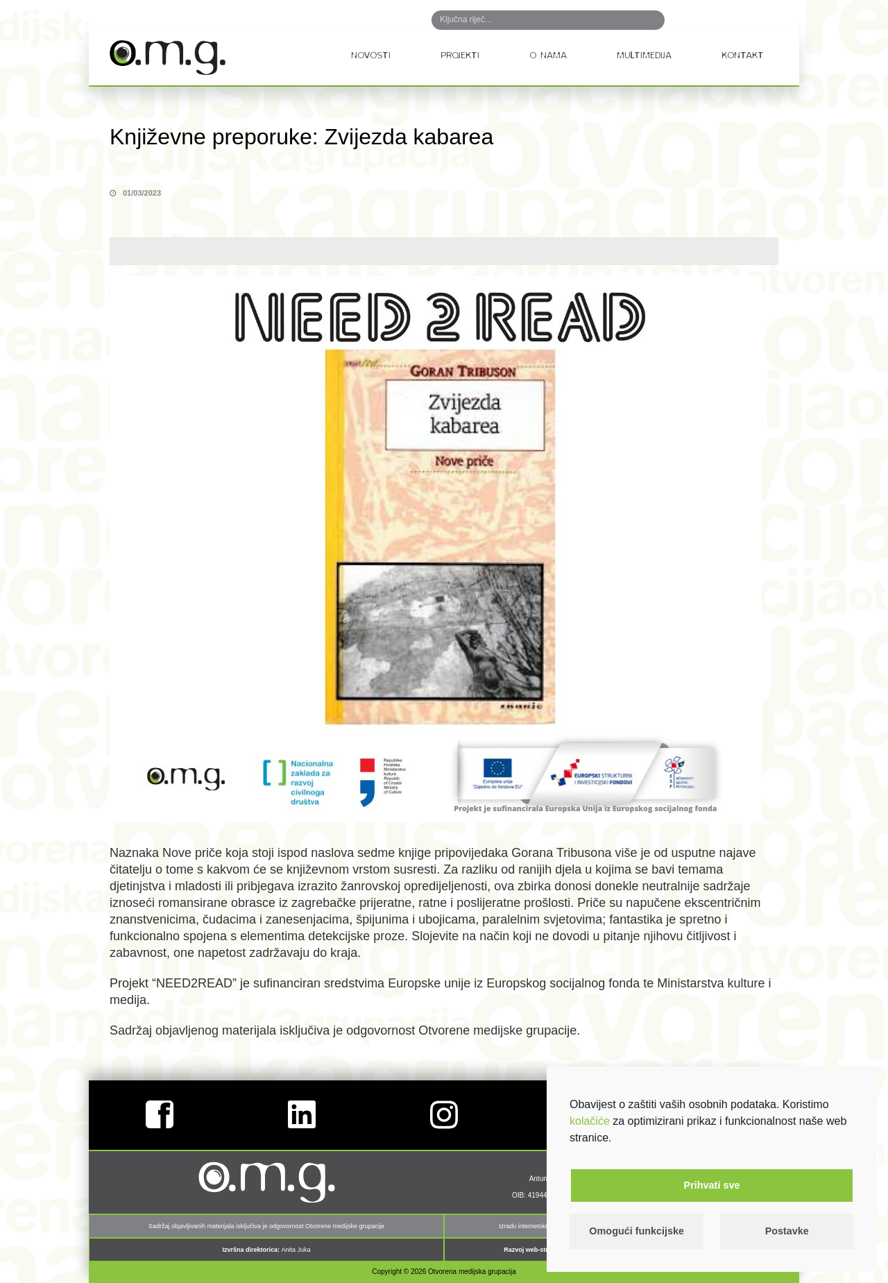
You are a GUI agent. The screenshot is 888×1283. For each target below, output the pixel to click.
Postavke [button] (787, 1231)
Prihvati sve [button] (712, 1185)
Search (640, 20)
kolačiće (590, 1121)
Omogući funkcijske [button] (636, 1231)
